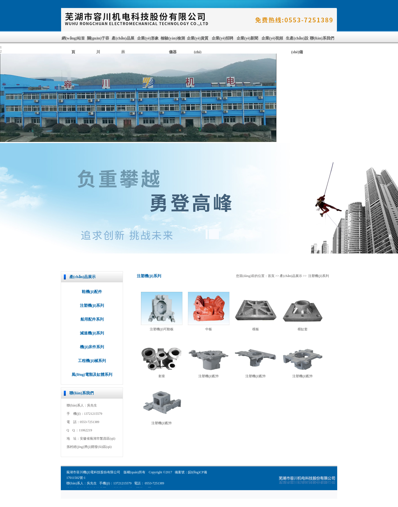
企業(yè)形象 (148, 38)
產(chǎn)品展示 (291, 276)
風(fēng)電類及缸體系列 (92, 375)
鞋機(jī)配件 (92, 292)
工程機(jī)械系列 (92, 361)
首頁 (271, 276)
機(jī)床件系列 (92, 347)
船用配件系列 (92, 319)
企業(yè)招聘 (223, 38)
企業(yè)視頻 (272, 38)
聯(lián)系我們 (322, 38)
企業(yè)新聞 (247, 38)
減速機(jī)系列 (92, 333)
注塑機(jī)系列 (92, 305)
